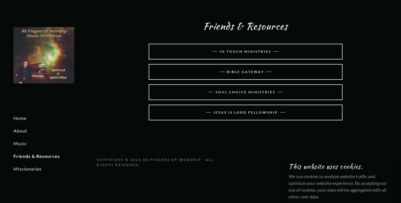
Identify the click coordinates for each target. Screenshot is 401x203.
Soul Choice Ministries (245, 92)
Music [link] (20, 143)
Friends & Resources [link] (36, 156)
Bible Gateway (245, 72)
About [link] (20, 130)
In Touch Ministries (245, 51)
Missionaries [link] (27, 168)
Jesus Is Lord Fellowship (245, 112)
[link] (43, 54)
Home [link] (19, 118)
